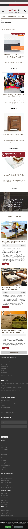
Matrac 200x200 (5, 493)
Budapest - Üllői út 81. (6, 510)
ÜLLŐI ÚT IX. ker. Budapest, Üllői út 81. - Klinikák (11, 387)
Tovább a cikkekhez (14, 352)
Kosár (4, 5)
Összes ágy (3, 463)
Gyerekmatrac (4, 449)
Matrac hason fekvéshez (6, 482)
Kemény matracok (5, 480)
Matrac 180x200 (4, 498)
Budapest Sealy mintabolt (7, 515)
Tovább (5, 264)
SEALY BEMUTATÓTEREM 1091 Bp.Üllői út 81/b (11, 390)
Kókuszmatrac (4, 444)
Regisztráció (13, 5)
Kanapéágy (3, 462)
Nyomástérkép (4, 402)
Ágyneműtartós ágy (5, 465)
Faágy (2, 470)
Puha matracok (4, 485)
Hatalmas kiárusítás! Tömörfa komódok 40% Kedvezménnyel (13, 331)
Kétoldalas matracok (6, 476)
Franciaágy (3, 467)
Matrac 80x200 (4, 497)
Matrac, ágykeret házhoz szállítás (8, 403)
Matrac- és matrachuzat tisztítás (8, 410)
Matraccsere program (6, 409)
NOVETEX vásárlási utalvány (7, 412)
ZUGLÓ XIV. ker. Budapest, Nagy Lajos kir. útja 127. (11, 389)
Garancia (3, 405)
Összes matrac (4, 452)
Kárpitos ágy (4, 469)
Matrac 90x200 (4, 500)
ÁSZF (19, 520)
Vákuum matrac (4, 445)
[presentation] (12, 432)
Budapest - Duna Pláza (6, 513)
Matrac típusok (4, 451)
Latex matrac (4, 447)
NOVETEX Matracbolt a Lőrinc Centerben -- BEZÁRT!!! (12, 288)
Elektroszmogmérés (5, 400)
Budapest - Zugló (5, 512)
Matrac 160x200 (4, 495)
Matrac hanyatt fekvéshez (7, 487)
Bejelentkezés (24, 5)
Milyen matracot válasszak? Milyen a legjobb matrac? (14, 242)
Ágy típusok (3, 460)
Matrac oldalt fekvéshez (6, 478)
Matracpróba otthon (5, 407)
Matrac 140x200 (4, 504)
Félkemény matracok (6, 484)
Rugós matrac (4, 454)
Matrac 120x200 (4, 502)
